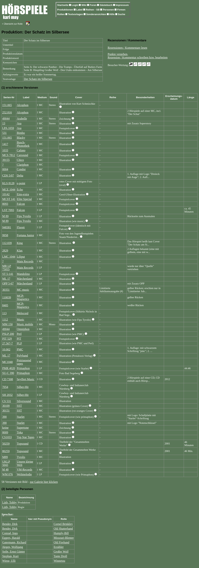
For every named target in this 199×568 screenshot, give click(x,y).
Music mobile (25, 324)
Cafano (21, 150)
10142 (6, 194)
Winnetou (59, 560)
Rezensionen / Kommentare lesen (127, 47)
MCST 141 (8, 199)
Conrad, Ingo (10, 533)
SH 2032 (7, 394)
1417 (5, 144)
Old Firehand (61, 542)
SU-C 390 (8, 373)
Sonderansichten (96, 14)
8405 (5, 305)
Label (79, 9)
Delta (20, 175)
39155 (6, 159)
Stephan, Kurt (10, 556)
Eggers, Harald (11, 537)
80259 (6, 451)
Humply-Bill (61, 533)
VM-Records (24, 469)
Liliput (21, 256)
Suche (121, 14)
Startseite (63, 5)
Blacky (21, 137)
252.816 (7, 112)
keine (5, 427)
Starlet (21, 416)
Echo (20, 189)
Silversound (24, 401)
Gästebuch (106, 5)
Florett (21, 227)
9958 (5, 235)
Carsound (22, 155)
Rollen (61, 14)
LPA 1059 (8, 128)
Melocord (22, 313)
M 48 (5, 469)
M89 (5, 457)
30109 (6, 405)
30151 (6, 410)
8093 (5, 203)
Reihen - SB (93, 9)
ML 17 (6, 278)
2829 (5, 250)
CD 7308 (7, 379)
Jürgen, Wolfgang (12, 547)
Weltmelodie (24, 474)
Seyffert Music (25, 379)
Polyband (22, 355)
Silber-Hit (23, 387)
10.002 (6, 349)
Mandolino (23, 273)
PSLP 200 (8, 333)
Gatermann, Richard (14, 542)
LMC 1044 (8, 256)
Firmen (121, 9)
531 (4, 132)
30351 (6, 289)
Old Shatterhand (63, 528)
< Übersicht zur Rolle (12, 24)
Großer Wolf (61, 551)
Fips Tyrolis (24, 216)
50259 (6, 443)
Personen (109, 9)
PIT (19, 338)
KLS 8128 (8, 183)
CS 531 (6, 401)
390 (4, 416)
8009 (5, 432)
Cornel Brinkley (63, 524)
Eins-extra (23, 194)
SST (19, 405)
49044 (6, 118)
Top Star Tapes (25, 437)
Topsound (22, 443)
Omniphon (23, 329)
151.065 (7, 105)
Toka (20, 432)
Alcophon (22, 105)
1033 (5, 150)
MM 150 (7, 324)
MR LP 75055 (6, 267)
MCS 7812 (8, 155)
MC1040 (7, 362)
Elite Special (24, 199)
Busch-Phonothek (23, 144)
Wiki (84, 5)
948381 (6, 227)
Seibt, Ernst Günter (13, 551)
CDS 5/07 (8, 175)
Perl (19, 333)
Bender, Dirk (10, 524)
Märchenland (24, 278)
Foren (93, 5)
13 (3, 123)
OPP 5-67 (8, 283)
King (20, 243)
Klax (19, 250)
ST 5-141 (7, 273)
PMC (20, 349)
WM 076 (7, 474)
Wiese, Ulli (8, 560)
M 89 (5, 216)
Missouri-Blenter (64, 537)
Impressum (122, 5)
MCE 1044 (8, 189)
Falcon (21, 203)
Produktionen (65, 9)
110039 (6, 297)
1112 (5, 319)
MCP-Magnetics (23, 297)
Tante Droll (60, 556)
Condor (21, 169)
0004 (5, 169)
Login (75, 5)
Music (20, 319)
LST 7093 (8, 210)
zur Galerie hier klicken (44, 481)
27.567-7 (7, 343)
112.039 (7, 243)
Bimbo (21, 132)
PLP (19, 343)
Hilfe (112, 14)
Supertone (23, 427)
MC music (23, 289)
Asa (19, 123)
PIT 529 (7, 338)
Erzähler (59, 547)
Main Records (25, 261)
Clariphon (23, 164)
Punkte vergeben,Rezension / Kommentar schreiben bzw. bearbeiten (137, 56)
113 (4, 313)
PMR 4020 (8, 368)
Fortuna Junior (25, 235)
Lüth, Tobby (9, 502)
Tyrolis (21, 457)
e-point (21, 183)
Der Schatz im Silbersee (38, 79)
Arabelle (22, 118)
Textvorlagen (76, 14)
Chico (20, 159)
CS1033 (7, 437)
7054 (5, 387)
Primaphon (23, 368)
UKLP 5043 (6, 463)
